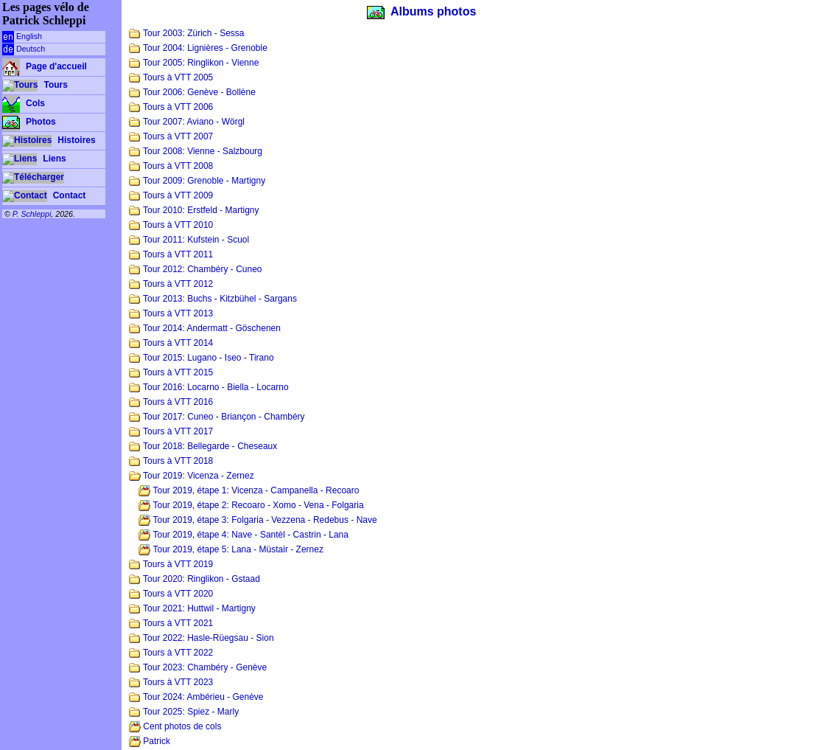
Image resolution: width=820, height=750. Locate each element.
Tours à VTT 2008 (171, 166)
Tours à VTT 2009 (171, 195)
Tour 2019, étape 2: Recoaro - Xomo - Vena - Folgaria (251, 505)
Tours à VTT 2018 (171, 461)
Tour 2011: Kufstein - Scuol (189, 240)
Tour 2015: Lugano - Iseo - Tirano (201, 358)
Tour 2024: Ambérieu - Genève (196, 697)
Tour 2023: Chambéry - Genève (198, 667)
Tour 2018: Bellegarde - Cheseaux (203, 446)
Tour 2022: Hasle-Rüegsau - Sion (201, 638)
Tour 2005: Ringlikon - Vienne (194, 63)
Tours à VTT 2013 (171, 313)
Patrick (149, 741)
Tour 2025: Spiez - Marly (184, 711)
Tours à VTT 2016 (171, 402)
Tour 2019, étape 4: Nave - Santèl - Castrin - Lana (243, 534)
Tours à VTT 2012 (171, 284)
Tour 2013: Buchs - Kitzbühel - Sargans (213, 299)
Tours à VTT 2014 (171, 343)
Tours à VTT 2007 (171, 136)
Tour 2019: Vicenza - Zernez (191, 476)
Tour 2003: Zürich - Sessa (187, 33)
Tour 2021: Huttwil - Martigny (192, 608)
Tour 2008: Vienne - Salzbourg (195, 151)
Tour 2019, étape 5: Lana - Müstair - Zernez (231, 549)
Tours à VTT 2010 (171, 225)
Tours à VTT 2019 (171, 564)
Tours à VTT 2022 (171, 652)
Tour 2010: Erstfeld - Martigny (194, 210)
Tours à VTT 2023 (171, 682)
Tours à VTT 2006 (171, 107)
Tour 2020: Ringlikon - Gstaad (194, 579)
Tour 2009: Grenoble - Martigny (197, 181)
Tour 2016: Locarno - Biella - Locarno (209, 387)
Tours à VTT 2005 (171, 77)
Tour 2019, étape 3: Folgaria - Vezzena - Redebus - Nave (257, 520)
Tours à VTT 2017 (171, 431)
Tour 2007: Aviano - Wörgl (187, 122)
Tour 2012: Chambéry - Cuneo (195, 269)
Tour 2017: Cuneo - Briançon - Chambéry (217, 417)
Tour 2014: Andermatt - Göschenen (205, 328)
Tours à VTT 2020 (171, 593)
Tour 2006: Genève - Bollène (192, 92)
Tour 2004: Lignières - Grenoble (198, 48)
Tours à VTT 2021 (171, 623)
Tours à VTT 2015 (171, 372)
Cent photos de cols (175, 726)
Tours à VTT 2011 (171, 254)
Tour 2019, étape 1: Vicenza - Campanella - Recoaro (249, 490)
